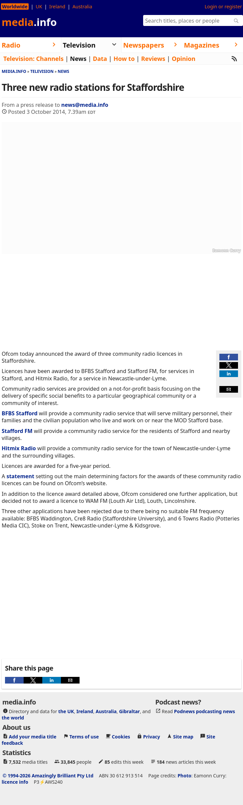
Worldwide (15, 6)
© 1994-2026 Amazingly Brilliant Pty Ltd (48, 775)
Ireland (57, 6)
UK (39, 6)
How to (124, 59)
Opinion (183, 59)
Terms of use (84, 736)
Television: (19, 59)
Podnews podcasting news (204, 711)
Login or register (223, 6)
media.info (14, 71)
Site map (183, 736)
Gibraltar (129, 711)
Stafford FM (17, 431)
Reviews (153, 59)
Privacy (151, 736)
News (78, 59)
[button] (228, 357)
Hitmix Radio (19, 448)
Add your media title (33, 736)
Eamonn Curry (226, 250)
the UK (66, 711)
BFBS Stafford (20, 413)
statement (20, 476)
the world (13, 717)
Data (100, 59)
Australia (82, 6)
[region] (121, 302)
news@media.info (84, 104)
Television (42, 71)
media (29, 22)
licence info (15, 782)
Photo (184, 775)
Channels (50, 59)
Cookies (121, 736)
